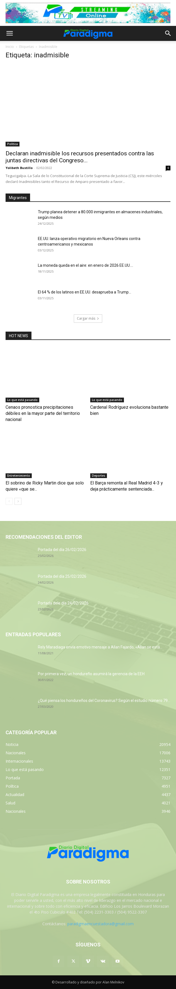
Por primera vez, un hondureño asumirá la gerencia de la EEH (91, 674)
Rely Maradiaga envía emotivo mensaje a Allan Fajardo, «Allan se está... (100, 647)
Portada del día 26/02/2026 (62, 549)
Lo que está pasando (22, 400)
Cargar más (88, 318)
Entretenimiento (18, 476)
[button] (9, 33)
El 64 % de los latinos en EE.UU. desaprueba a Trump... (84, 292)
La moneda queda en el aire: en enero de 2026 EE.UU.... (85, 265)
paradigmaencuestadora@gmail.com (100, 923)
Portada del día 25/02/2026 (62, 576)
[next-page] (17, 501)
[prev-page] (9, 501)
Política (12, 144)
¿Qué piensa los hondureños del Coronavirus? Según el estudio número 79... (104, 700)
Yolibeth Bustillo (19, 168)
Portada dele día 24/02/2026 (63, 603)
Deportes (98, 476)
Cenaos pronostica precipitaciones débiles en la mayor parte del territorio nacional (43, 413)
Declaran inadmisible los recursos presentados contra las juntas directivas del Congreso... (80, 157)
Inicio (10, 46)
